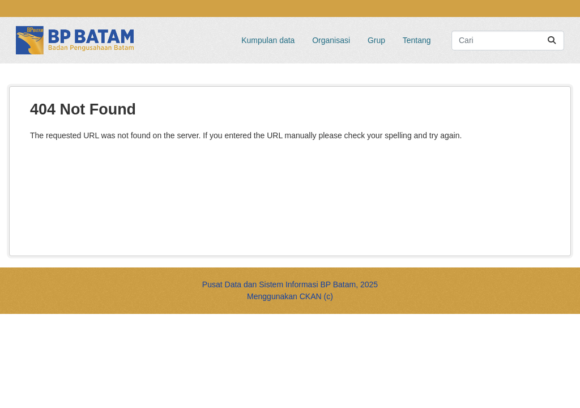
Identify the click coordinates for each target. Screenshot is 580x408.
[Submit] (551, 40)
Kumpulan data (268, 40)
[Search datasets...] (507, 40)
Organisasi (331, 40)
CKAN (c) (316, 296)
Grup (376, 40)
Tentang (417, 40)
